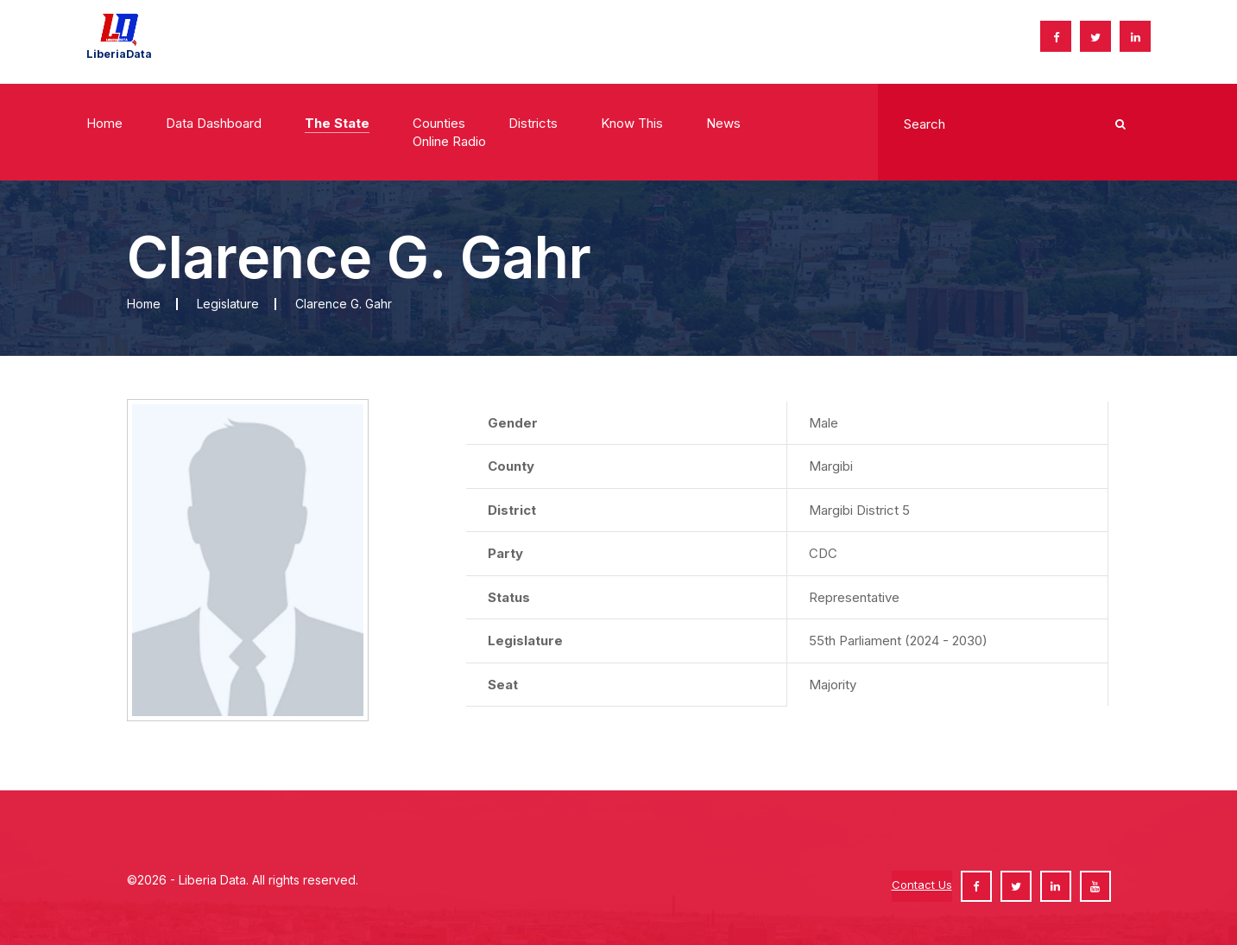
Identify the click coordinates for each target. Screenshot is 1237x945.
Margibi (831, 466)
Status (509, 597)
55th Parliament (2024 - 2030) (898, 640)
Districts (533, 123)
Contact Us (922, 884)
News (723, 123)
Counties (439, 123)
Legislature (228, 303)
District (512, 510)
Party (505, 553)
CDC (823, 553)
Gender (513, 423)
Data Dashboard (214, 123)
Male (823, 423)
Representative (854, 597)
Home (104, 123)
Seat (503, 684)
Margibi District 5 (859, 510)
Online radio (449, 141)
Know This (632, 123)
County (511, 466)
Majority (832, 684)
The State (337, 123)
